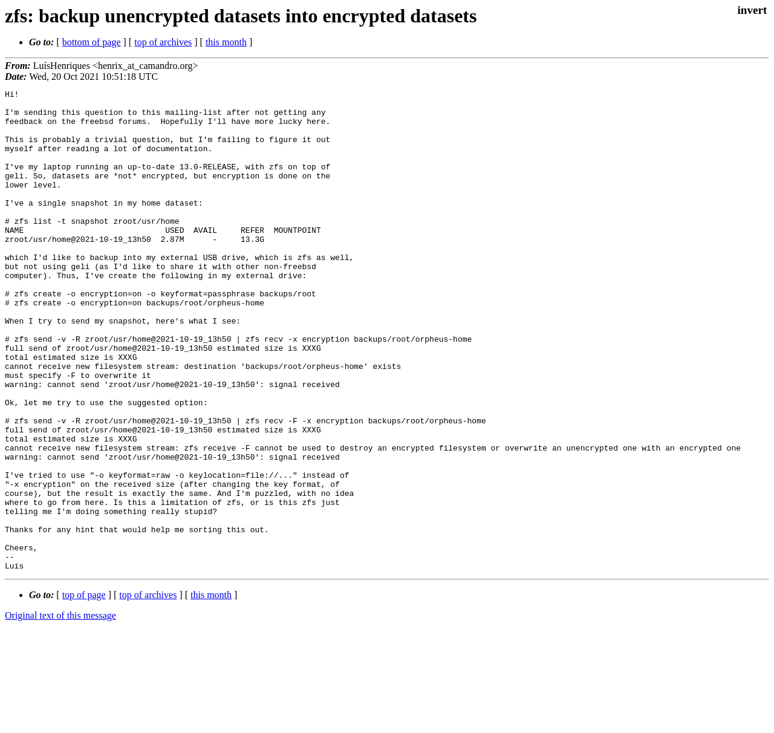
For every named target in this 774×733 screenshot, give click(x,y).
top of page (84, 691)
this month (226, 42)
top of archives (163, 42)
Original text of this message (60, 711)
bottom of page (91, 42)
